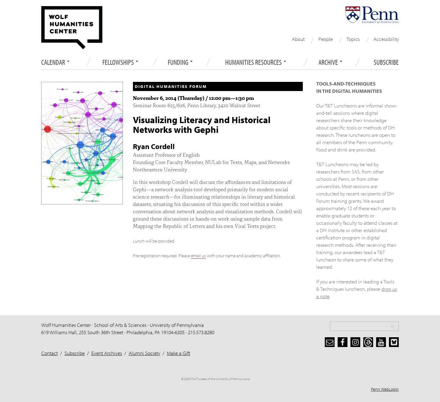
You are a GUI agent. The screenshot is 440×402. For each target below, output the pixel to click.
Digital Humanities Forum (171, 86)
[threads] (368, 342)
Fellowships (120, 62)
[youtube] (381, 342)
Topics (353, 39)
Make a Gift (178, 353)
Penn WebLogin (385, 389)
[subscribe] (330, 342)
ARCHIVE (330, 62)
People (325, 39)
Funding (180, 62)
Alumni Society (144, 353)
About (298, 39)
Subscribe (386, 62)
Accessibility (386, 39)
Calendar (55, 62)
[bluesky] (394, 342)
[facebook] (342, 342)
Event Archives (106, 353)
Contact (49, 353)
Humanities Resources (255, 62)
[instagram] (355, 342)
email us (198, 255)
